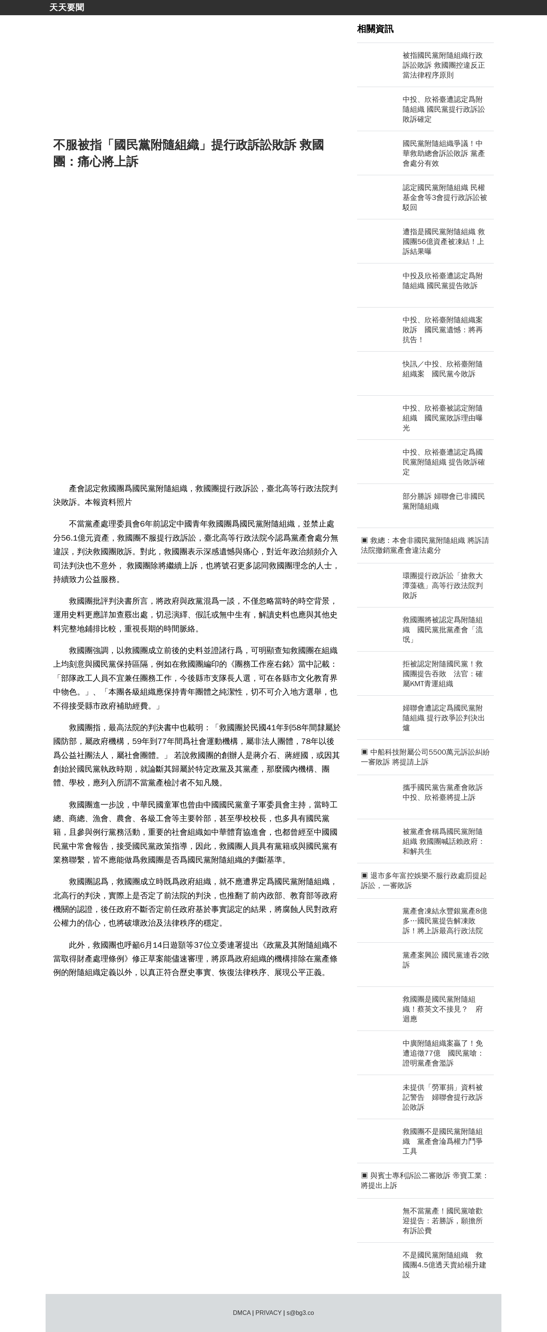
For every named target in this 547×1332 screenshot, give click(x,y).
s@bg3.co (300, 1313)
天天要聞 (66, 7)
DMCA (241, 1313)
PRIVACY (269, 1313)
